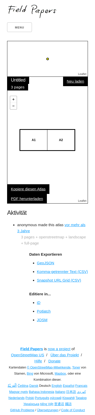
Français (81, 386)
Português (42, 398)
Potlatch (44, 311)
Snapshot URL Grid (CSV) (59, 280)
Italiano (60, 392)
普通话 (59, 404)
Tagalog (81, 398)
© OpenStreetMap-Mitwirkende (49, 367)
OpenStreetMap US (27, 355)
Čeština (23, 386)
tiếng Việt (46, 404)
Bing (30, 373)
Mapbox (60, 373)
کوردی (81, 392)
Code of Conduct (73, 410)
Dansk (33, 386)
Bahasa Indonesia (41, 392)
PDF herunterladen (27, 198)
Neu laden (75, 81)
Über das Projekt (64, 355)
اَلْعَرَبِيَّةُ (12, 386)
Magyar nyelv (18, 392)
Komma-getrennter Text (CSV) (62, 271)
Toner (76, 367)
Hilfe (38, 361)
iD (39, 302)
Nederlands (16, 398)
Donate (54, 361)
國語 (68, 404)
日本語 (71, 392)
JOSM (42, 320)
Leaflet (82, 73)
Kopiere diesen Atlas (28, 189)
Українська (31, 404)
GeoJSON (45, 263)
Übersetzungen (48, 410)
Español (68, 386)
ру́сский (56, 398)
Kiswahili (68, 398)
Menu (19, 27)
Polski (30, 398)
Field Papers (31, 349)
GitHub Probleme (22, 410)
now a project (59, 349)
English (57, 386)
